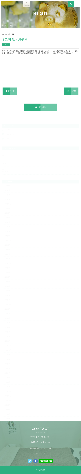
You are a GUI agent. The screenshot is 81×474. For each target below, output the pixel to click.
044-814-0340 (40, 454)
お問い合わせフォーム (40, 442)
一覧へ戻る (40, 108)
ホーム (4, 25)
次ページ (71, 91)
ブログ (10, 25)
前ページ (10, 91)
